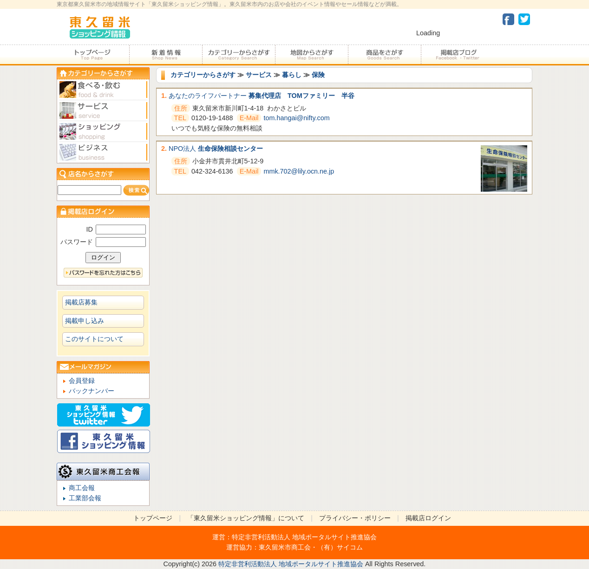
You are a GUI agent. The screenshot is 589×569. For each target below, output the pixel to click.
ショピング (103, 131)
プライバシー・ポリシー (355, 518)
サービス (259, 74)
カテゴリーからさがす (238, 55)
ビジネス (103, 152)
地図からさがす (311, 55)
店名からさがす (103, 174)
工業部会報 (85, 498)
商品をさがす (384, 55)
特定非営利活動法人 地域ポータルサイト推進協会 (304, 537)
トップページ (93, 55)
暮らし (291, 74)
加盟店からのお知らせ (165, 55)
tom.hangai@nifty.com (296, 118)
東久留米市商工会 (285, 547)
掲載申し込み (84, 320)
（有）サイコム (340, 547)
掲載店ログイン (428, 518)
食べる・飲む (103, 89)
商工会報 (82, 487)
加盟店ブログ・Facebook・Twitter (457, 55)
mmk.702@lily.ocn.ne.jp (298, 171)
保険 (318, 74)
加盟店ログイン (103, 211)
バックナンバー (91, 390)
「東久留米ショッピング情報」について (245, 518)
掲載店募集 (81, 302)
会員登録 (82, 380)
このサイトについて (94, 339)
